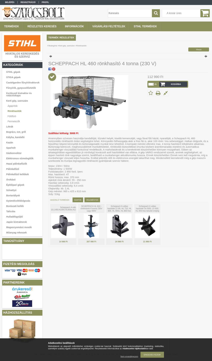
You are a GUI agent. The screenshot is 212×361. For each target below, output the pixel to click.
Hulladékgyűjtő (14, 216)
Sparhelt (11, 147)
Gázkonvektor (14, 153)
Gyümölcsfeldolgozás (18, 200)
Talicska (10, 211)
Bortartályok (13, 195)
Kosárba (176, 84)
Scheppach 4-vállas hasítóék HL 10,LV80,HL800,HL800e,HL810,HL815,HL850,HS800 (74, 208)
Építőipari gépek (15, 185)
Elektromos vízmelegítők (19, 158)
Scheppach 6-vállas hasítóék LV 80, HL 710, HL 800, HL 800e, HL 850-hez (119, 208)
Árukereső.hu (22, 292)
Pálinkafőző (12, 169)
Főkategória (52, 46)
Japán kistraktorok (16, 222)
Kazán (9, 142)
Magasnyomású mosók (19, 227)
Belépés (9, 2)
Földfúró (12, 116)
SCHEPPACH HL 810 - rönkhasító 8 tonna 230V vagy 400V (91, 208)
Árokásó (11, 179)
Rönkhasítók (15, 111)
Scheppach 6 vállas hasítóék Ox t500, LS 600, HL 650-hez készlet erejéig (147, 208)
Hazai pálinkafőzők (16, 163)
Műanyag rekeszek (16, 232)
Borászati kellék (15, 206)
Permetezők (14, 121)
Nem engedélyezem (129, 356)
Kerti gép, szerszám (67, 46)
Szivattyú (11, 190)
